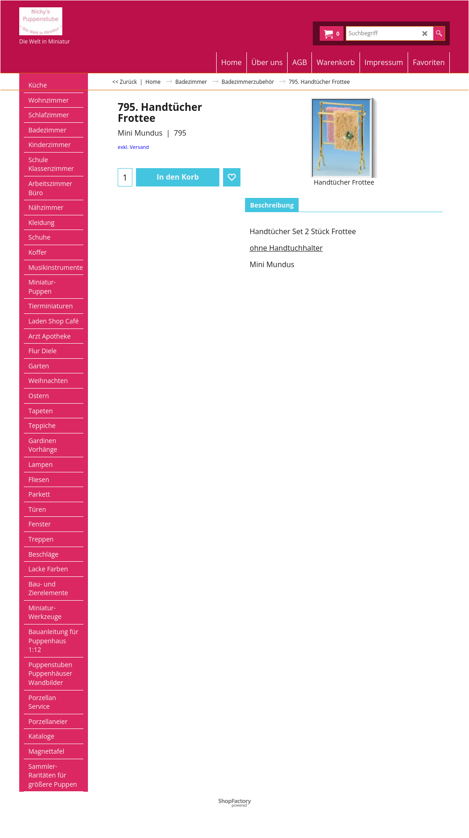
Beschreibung (272, 205)
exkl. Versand (133, 146)
